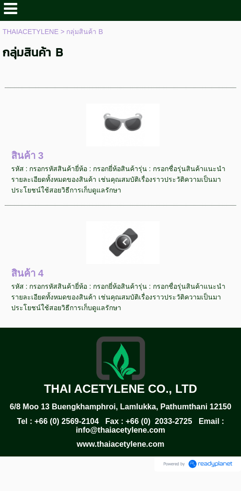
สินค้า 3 (27, 155)
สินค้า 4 (27, 273)
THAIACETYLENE (30, 31)
